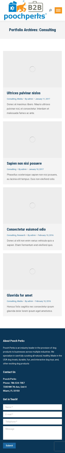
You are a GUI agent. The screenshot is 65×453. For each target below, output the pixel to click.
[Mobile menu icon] (58, 10)
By (29, 99)
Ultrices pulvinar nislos (23, 93)
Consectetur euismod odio (26, 229)
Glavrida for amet (19, 295)
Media (20, 99)
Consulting (11, 99)
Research (21, 235)
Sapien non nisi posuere (24, 163)
